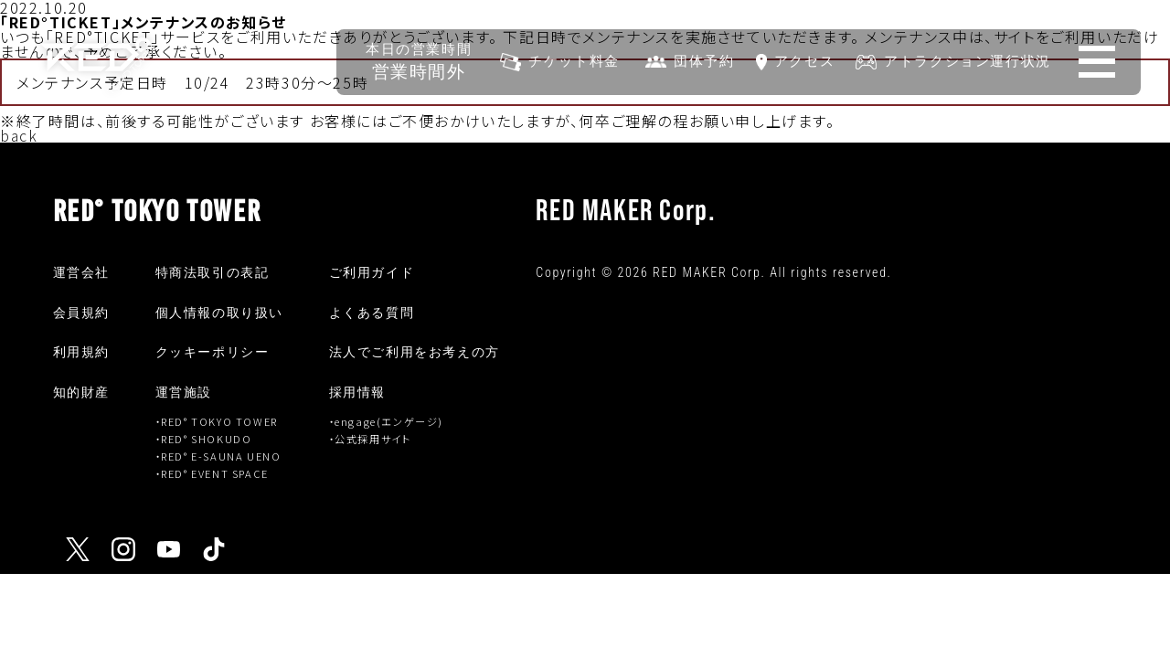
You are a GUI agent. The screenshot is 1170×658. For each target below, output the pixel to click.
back (18, 135)
